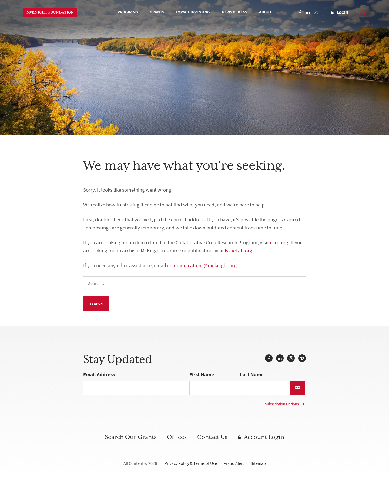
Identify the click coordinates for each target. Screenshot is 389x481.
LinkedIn (308, 12)
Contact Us (212, 437)
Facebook (300, 12)
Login (342, 12)
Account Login (264, 437)
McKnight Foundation (50, 12)
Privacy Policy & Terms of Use (191, 463)
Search (360, 12)
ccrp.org (279, 242)
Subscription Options (282, 404)
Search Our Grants (130, 437)
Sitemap (258, 463)
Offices (177, 437)
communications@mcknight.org (202, 265)
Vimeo (302, 358)
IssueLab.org (238, 250)
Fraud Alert (234, 463)
